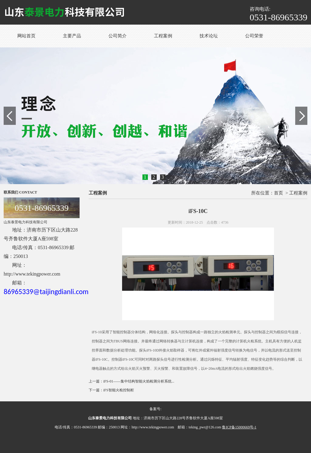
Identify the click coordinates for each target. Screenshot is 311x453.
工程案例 (163, 35)
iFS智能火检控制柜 (118, 390)
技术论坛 (209, 35)
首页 (278, 192)
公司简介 (117, 35)
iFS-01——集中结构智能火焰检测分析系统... (138, 381)
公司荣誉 (254, 35)
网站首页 (26, 35)
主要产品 (72, 35)
